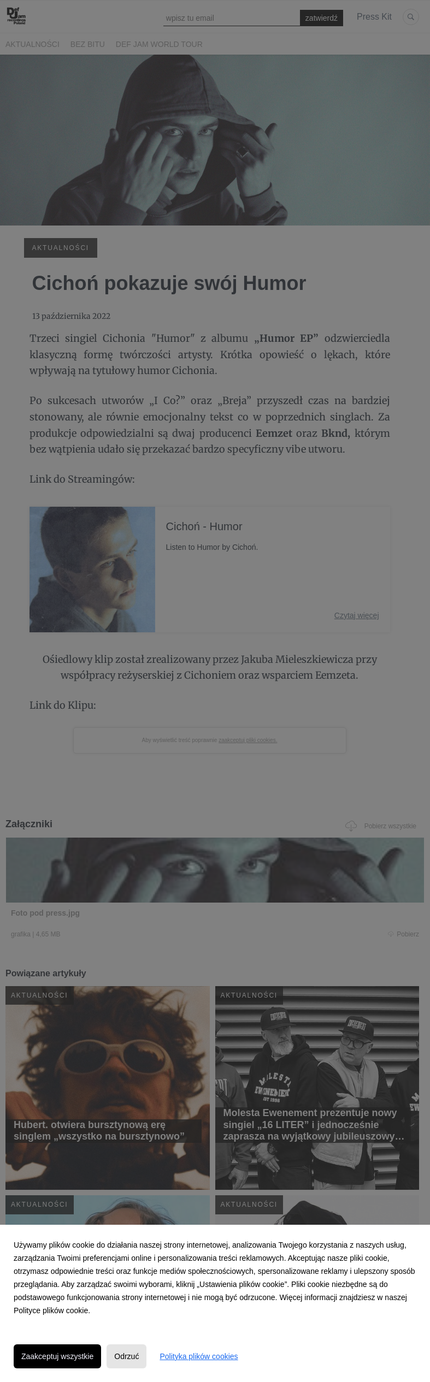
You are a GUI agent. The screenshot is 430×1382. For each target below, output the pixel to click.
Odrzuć (126, 1356)
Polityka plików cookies (199, 1356)
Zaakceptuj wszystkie (57, 1356)
